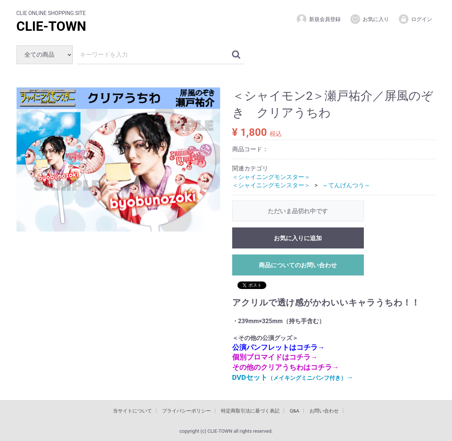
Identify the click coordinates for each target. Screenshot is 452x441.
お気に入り (369, 19)
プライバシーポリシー (186, 410)
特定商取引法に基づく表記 (250, 410)
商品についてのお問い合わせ (298, 265)
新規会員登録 (318, 19)
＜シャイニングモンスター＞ (271, 176)
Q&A (294, 410)
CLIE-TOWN (51, 26)
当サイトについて (132, 410)
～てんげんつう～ (346, 185)
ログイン (415, 19)
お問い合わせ (324, 410)
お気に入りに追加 (298, 238)
